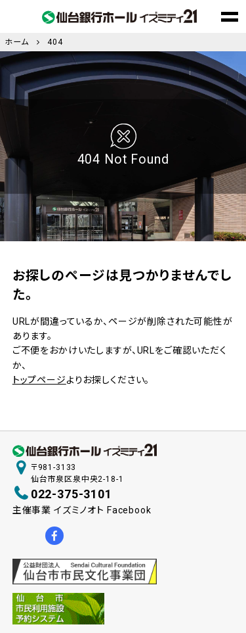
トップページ (39, 380)
